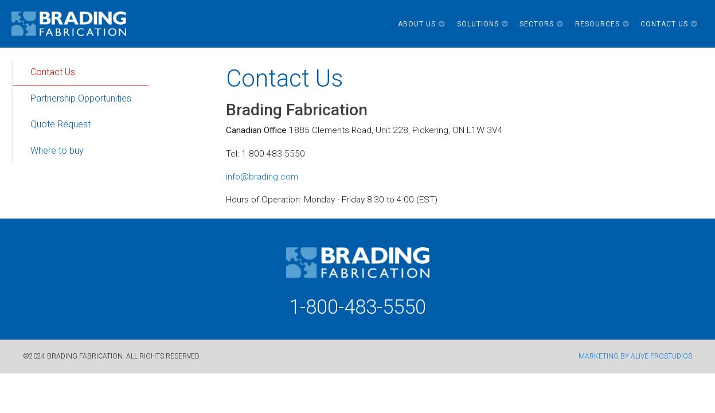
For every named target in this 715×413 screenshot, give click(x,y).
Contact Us (669, 24)
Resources (602, 24)
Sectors (541, 24)
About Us (422, 24)
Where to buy (57, 150)
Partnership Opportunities (80, 98)
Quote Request (60, 124)
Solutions (483, 24)
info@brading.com (262, 177)
